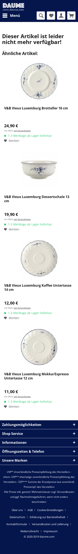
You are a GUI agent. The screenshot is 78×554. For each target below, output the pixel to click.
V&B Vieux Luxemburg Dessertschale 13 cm (36, 199)
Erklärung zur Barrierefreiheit (47, 517)
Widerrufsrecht (29, 531)
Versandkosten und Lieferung (50, 524)
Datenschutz (17, 517)
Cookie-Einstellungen (50, 510)
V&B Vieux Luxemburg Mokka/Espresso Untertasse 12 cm (36, 376)
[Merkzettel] (51, 15)
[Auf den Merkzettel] (11, 140)
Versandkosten (65, 492)
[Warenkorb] (71, 15)
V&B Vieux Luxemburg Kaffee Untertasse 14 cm (37, 287)
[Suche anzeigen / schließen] (41, 15)
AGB (30, 510)
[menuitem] (11, 15)
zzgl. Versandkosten (22, 130)
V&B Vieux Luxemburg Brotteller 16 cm (36, 108)
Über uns (17, 510)
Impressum (50, 531)
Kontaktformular (16, 524)
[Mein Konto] (61, 15)
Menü (11, 15)
